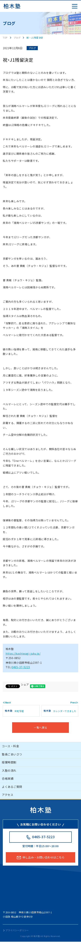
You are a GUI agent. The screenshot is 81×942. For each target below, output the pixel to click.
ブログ (32, 48)
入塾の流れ (9, 770)
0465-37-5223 (21, 667)
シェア (25, 684)
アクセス (7, 795)
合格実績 (7, 778)
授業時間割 (9, 762)
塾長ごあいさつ (12, 754)
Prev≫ (74, 702)
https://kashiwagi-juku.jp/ (23, 653)
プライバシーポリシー (17, 930)
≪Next (7, 702)
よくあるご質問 (12, 787)
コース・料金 (10, 746)
